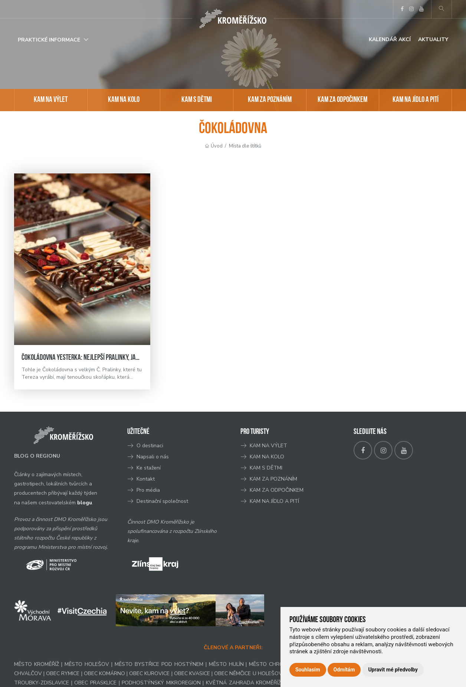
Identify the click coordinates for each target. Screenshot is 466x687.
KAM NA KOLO (124, 100)
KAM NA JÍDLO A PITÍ (416, 100)
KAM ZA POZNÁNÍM (270, 100)
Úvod (217, 146)
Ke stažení (149, 467)
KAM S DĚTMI (196, 100)
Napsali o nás (153, 456)
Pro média (148, 490)
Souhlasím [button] (307, 670)
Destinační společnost (162, 501)
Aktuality (433, 39)
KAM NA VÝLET (51, 100)
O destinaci (150, 445)
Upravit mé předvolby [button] (392, 670)
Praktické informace (49, 39)
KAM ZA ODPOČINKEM (342, 100)
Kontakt (146, 478)
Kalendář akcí (390, 39)
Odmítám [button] (344, 670)
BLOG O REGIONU (37, 455)
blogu (84, 502)
